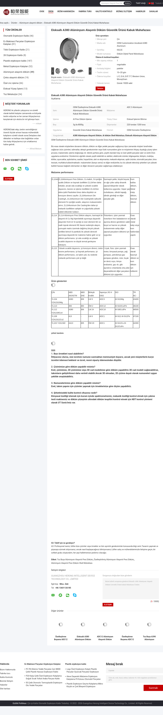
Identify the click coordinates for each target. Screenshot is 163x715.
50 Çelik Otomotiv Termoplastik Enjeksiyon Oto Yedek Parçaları (44, 684)
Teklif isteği (140, 3)
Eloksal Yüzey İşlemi (13, 88)
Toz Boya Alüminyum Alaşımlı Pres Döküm (75, 559)
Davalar (153, 11)
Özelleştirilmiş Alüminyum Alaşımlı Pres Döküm (114, 559)
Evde (42, 11)
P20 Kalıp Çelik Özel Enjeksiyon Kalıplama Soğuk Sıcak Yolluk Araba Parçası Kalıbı (44, 677)
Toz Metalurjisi (10, 94)
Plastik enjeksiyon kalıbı (14, 61)
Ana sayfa (4, 23)
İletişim (100, 88)
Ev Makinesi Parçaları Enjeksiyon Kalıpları (42, 664)
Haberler (140, 11)
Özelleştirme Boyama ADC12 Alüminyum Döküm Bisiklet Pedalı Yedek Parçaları (127, 638)
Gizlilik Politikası (19, 703)
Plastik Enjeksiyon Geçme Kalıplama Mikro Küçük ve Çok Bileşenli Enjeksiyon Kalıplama (85, 685)
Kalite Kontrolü (104, 11)
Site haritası (5, 689)
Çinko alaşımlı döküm (13, 77)
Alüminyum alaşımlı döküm (30, 23)
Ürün (50, 11)
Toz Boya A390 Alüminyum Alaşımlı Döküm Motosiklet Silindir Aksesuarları (149, 638)
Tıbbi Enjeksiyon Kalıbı (14, 49)
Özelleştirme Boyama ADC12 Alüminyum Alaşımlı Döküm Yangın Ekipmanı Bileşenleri (61, 638)
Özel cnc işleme (11, 83)
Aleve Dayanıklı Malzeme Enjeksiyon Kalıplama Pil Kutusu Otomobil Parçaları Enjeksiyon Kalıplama (84, 678)
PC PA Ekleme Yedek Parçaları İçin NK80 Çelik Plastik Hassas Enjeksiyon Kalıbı (43, 670)
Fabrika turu (85, 11)
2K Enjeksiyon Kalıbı (13, 55)
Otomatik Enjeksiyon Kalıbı (16, 36)
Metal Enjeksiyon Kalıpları (15, 66)
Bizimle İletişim (124, 11)
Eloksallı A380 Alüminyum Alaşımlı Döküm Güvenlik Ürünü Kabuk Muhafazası (68, 80)
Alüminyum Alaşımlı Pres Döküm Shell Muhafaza (71, 563)
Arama (127, 3)
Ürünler (14, 23)
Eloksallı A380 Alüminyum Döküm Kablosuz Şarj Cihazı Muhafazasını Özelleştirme (83, 638)
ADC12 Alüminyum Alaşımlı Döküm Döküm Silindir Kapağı (105, 638)
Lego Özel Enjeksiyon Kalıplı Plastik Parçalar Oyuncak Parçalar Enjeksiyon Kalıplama (83, 671)
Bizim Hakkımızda (66, 11)
